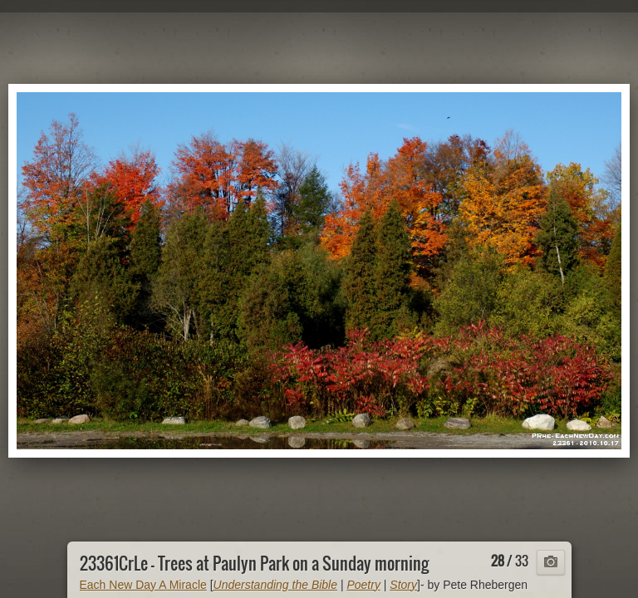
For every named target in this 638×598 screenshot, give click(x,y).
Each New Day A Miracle (143, 584)
